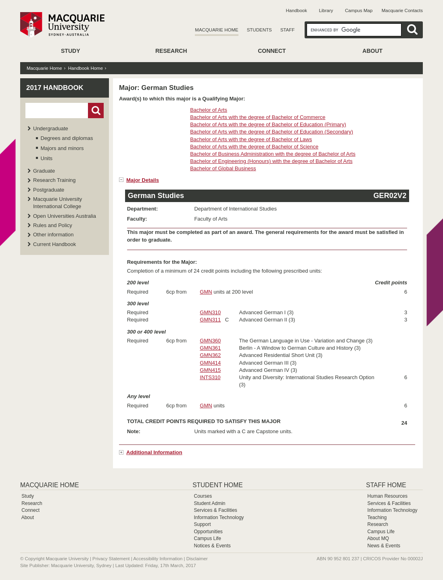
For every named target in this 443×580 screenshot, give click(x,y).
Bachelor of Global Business (223, 168)
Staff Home (386, 485)
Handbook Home (85, 68)
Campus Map (358, 10)
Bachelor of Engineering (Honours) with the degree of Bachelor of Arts (271, 161)
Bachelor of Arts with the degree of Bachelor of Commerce (257, 117)
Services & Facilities (215, 510)
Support (202, 524)
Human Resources (387, 496)
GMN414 (210, 363)
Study (70, 51)
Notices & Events (212, 546)
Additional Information (154, 452)
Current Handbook (54, 244)
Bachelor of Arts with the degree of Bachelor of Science (254, 147)
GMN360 (210, 341)
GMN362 (210, 355)
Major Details (142, 180)
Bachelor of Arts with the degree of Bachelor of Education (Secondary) (271, 132)
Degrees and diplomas (67, 138)
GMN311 (210, 320)
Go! (96, 110)
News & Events (384, 546)
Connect (272, 51)
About (372, 51)
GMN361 (210, 348)
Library (326, 10)
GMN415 (210, 370)
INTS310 (210, 377)
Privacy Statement (111, 558)
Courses (203, 496)
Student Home (217, 485)
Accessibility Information (157, 558)
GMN (206, 292)
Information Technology (219, 517)
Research (171, 51)
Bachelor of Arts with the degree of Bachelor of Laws (251, 139)
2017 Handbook (55, 88)
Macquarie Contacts (402, 10)
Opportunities (208, 531)
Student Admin (209, 503)
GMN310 (210, 312)
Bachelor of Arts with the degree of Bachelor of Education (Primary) (268, 124)
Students (259, 29)
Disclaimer (197, 558)
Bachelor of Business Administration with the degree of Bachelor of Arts (272, 154)
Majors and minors (62, 148)
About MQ (378, 538)
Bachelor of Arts (208, 110)
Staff (287, 29)
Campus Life (207, 538)
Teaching (377, 517)
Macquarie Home (216, 29)
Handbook (296, 10)
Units (47, 158)
